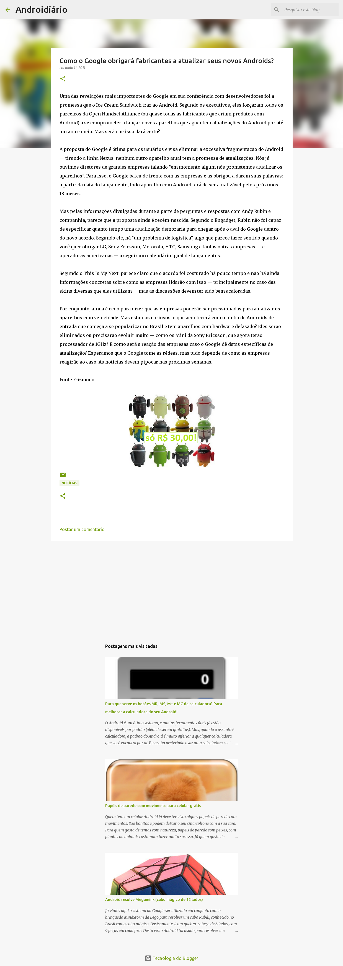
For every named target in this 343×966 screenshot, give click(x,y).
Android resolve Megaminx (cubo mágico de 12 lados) (154, 899)
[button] (63, 79)
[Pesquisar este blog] (309, 9)
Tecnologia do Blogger (171, 958)
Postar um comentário (82, 529)
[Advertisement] (171, 588)
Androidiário (42, 9)
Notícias (69, 483)
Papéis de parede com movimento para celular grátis (153, 805)
